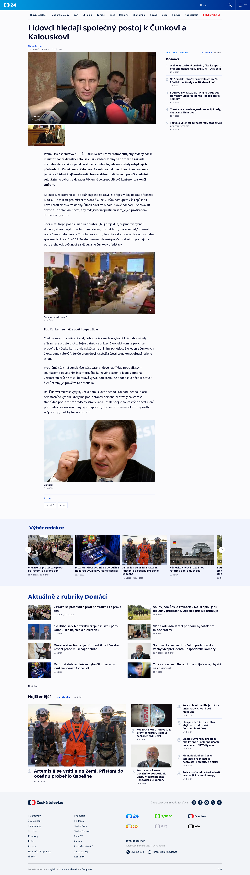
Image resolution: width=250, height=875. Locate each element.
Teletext (32, 829)
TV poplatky (34, 824)
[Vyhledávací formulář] (216, 5)
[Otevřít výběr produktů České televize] (242, 5)
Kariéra (78, 840)
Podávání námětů (83, 845)
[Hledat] (230, 5)
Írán (76, 14)
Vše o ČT (32, 855)
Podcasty (33, 834)
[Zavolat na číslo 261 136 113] (135, 850)
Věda (165, 14)
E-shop (32, 845)
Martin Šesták (35, 45)
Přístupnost (86, 868)
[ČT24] (10, 5)
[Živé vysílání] (211, 14)
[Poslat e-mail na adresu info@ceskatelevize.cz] (162, 850)
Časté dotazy (81, 850)
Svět (112, 14)
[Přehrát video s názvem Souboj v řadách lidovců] (99, 280)
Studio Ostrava (82, 829)
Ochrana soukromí (68, 868)
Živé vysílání (34, 819)
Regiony (123, 14)
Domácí (100, 14)
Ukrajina (87, 14)
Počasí (154, 14)
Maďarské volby (60, 14)
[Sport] (195, 14)
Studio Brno (80, 824)
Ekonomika (139, 14)
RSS (220, 868)
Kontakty (79, 855)
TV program (34, 814)
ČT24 (62, 502)
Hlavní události (38, 14)
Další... (175, 14)
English (51, 868)
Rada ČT (78, 834)
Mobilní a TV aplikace (39, 850)
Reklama (79, 819)
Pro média (79, 814)
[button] (99, 280)
